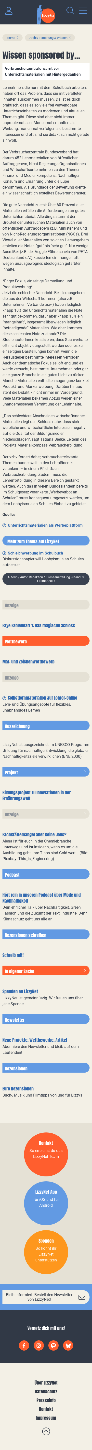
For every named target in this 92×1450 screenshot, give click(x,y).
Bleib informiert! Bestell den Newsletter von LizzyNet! (39, 1297)
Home (11, 38)
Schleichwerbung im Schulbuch (35, 553)
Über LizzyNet (46, 1382)
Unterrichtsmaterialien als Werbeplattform (45, 525)
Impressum (46, 1418)
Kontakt (46, 1409)
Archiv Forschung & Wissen (48, 38)
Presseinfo (46, 1400)
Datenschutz (46, 1391)
